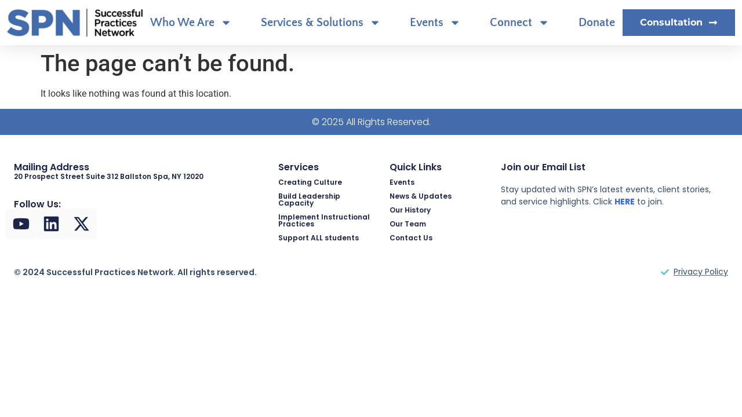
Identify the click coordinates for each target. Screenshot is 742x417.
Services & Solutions (321, 22)
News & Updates (421, 196)
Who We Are (191, 22)
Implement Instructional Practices (324, 220)
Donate (597, 22)
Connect (520, 22)
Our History (410, 210)
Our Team (408, 224)
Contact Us (411, 238)
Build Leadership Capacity (309, 199)
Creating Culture (310, 182)
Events (435, 22)
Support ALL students (318, 238)
